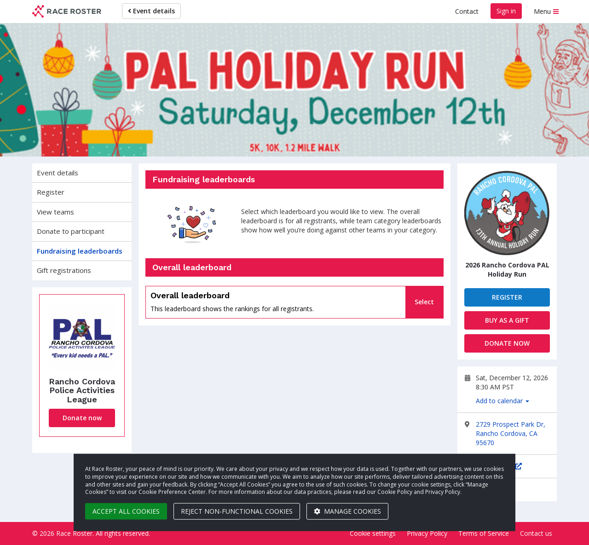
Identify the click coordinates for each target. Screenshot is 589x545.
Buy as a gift (507, 320)
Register (50, 192)
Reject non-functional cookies (237, 511)
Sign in (506, 10)
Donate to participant (70, 231)
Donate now (82, 417)
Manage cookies (347, 511)
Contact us (536, 533)
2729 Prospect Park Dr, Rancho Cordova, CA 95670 (510, 433)
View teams (55, 211)
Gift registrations (64, 270)
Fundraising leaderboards (79, 250)
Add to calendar (502, 400)
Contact (467, 11)
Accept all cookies (126, 511)
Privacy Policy (427, 533)
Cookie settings (373, 533)
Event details (151, 10)
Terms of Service (483, 533)
